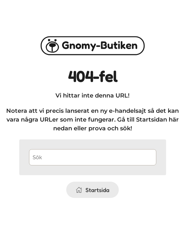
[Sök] (92, 157)
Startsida (92, 189)
